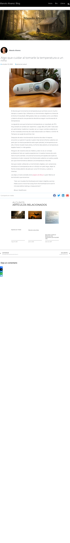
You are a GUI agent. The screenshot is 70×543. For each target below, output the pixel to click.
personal (19, 64)
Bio (56, 3)
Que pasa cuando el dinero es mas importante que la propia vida (52, 236)
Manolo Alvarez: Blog (10, 3)
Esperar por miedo (16, 229)
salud (25, 64)
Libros (62, 3)
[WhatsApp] (1, 274)
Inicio (50, 3)
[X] (1, 269)
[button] (54, 195)
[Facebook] (1, 267)
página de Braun (38, 175)
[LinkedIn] (1, 271)
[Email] (1, 276)
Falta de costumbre (33, 230)
